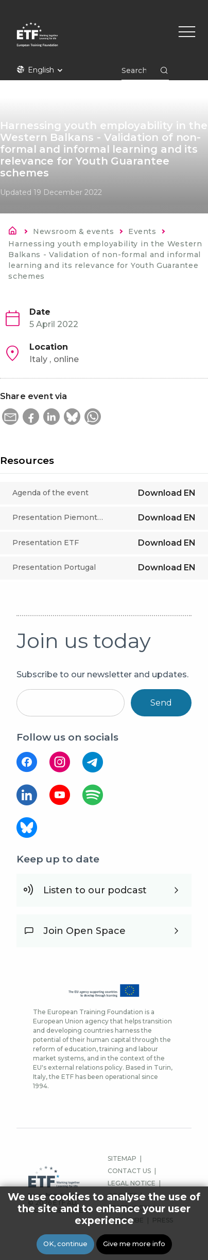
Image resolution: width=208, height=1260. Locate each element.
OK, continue (65, 1244)
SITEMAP (122, 1158)
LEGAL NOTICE (131, 1183)
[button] (10, 416)
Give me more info (134, 1244)
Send (161, 703)
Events (142, 231)
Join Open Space (84, 931)
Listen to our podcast (95, 890)
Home (15, 232)
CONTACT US (129, 1171)
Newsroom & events (73, 231)
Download (167, 493)
